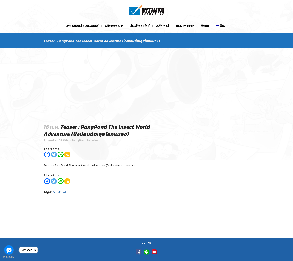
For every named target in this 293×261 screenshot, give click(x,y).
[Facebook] (47, 154)
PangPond (79, 140)
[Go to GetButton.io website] (9, 257)
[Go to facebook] (9, 250)
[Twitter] (54, 154)
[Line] (61, 154)
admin (96, 140)
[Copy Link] (67, 154)
